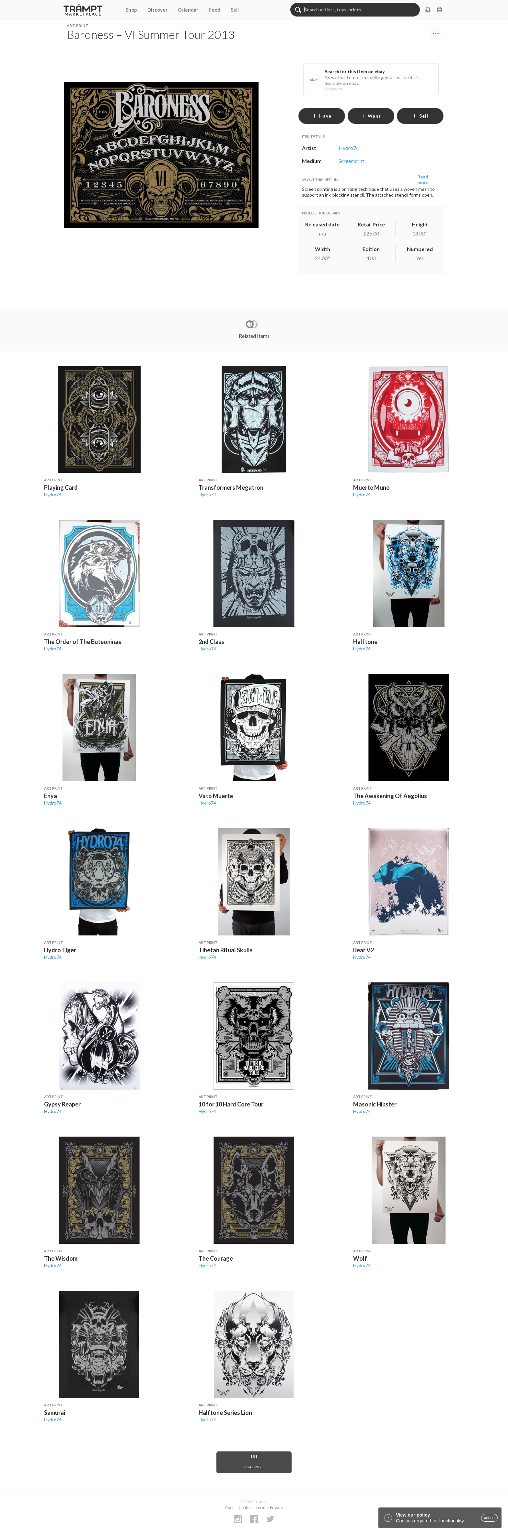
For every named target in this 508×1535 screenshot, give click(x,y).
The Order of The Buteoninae (82, 641)
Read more (423, 179)
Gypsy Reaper (62, 1104)
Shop (131, 10)
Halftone (365, 641)
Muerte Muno (371, 487)
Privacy (276, 1507)
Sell (235, 10)
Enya (50, 795)
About (230, 1507)
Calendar (188, 10)
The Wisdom (60, 1258)
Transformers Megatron (231, 487)
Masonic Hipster (375, 1104)
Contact (245, 1507)
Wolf (360, 1258)
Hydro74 (53, 494)
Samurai (54, 1412)
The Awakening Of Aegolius (390, 795)
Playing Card (61, 487)
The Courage (216, 1258)
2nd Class (211, 641)
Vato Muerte (216, 795)
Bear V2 (363, 950)
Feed (214, 10)
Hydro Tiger (60, 950)
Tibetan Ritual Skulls (226, 950)
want (371, 116)
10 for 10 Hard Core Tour (231, 1104)
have (321, 116)
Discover (157, 10)
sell (420, 116)
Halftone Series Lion (225, 1412)
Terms (261, 1507)
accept (489, 1517)
